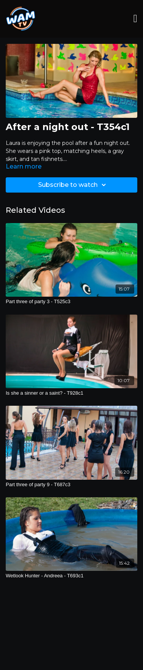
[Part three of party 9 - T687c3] (71, 484)
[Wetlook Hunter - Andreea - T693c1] (71, 576)
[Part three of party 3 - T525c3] (71, 301)
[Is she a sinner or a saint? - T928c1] (71, 393)
